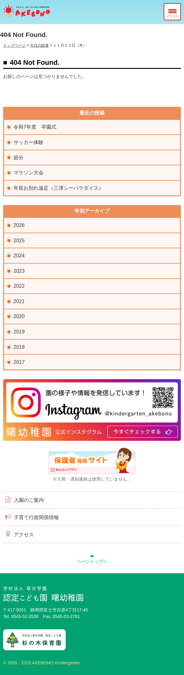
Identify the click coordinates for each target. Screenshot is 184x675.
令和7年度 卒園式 (34, 127)
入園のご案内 (23, 500)
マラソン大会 (28, 172)
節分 (18, 157)
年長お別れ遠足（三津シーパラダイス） (58, 188)
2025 (19, 240)
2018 (19, 347)
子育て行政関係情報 (31, 517)
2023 (19, 271)
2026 (19, 225)
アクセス (18, 534)
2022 (19, 286)
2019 (19, 331)
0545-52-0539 (24, 616)
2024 (19, 255)
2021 (19, 301)
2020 (19, 316)
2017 (19, 362)
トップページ (14, 45)
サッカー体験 (28, 142)
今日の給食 (39, 45)
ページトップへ (92, 558)
